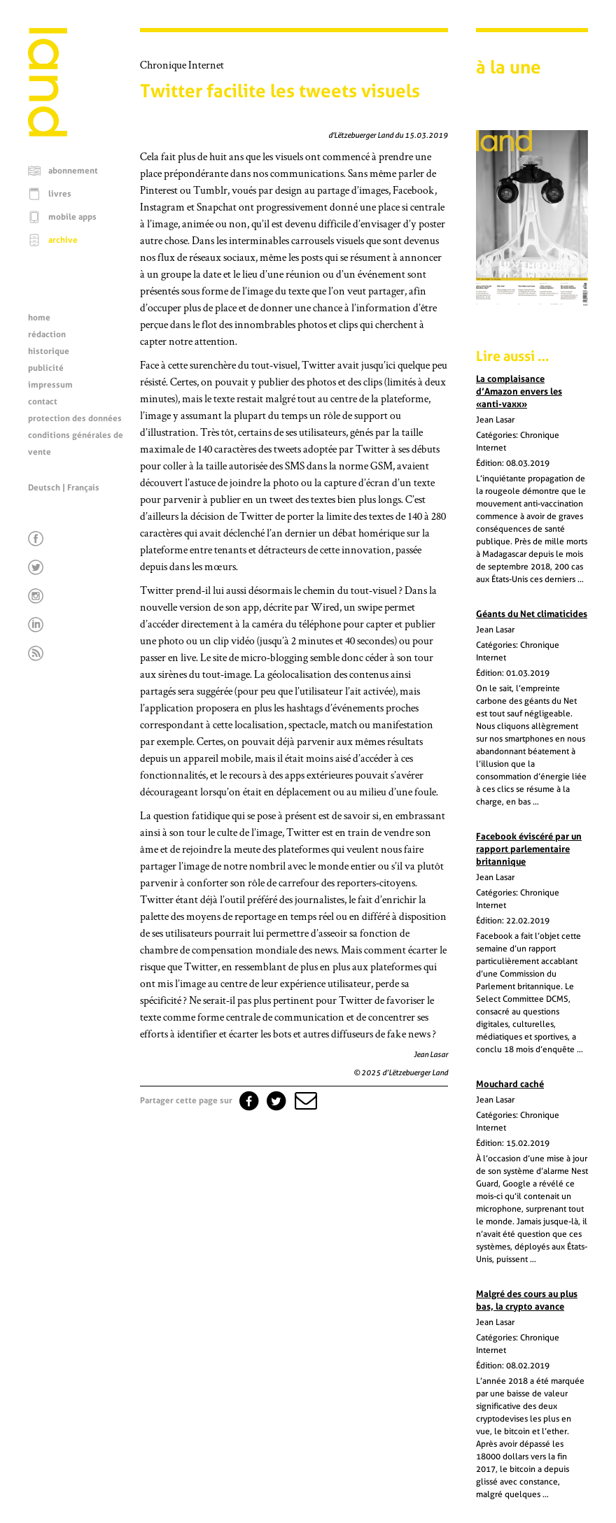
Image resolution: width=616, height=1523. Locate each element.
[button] (304, 1100)
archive (63, 240)
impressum (50, 385)
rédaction (47, 334)
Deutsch (44, 488)
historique (48, 351)
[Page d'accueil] (47, 133)
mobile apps (72, 217)
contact (42, 401)
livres (59, 194)
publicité (46, 368)
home (39, 318)
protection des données (75, 418)
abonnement (73, 171)
